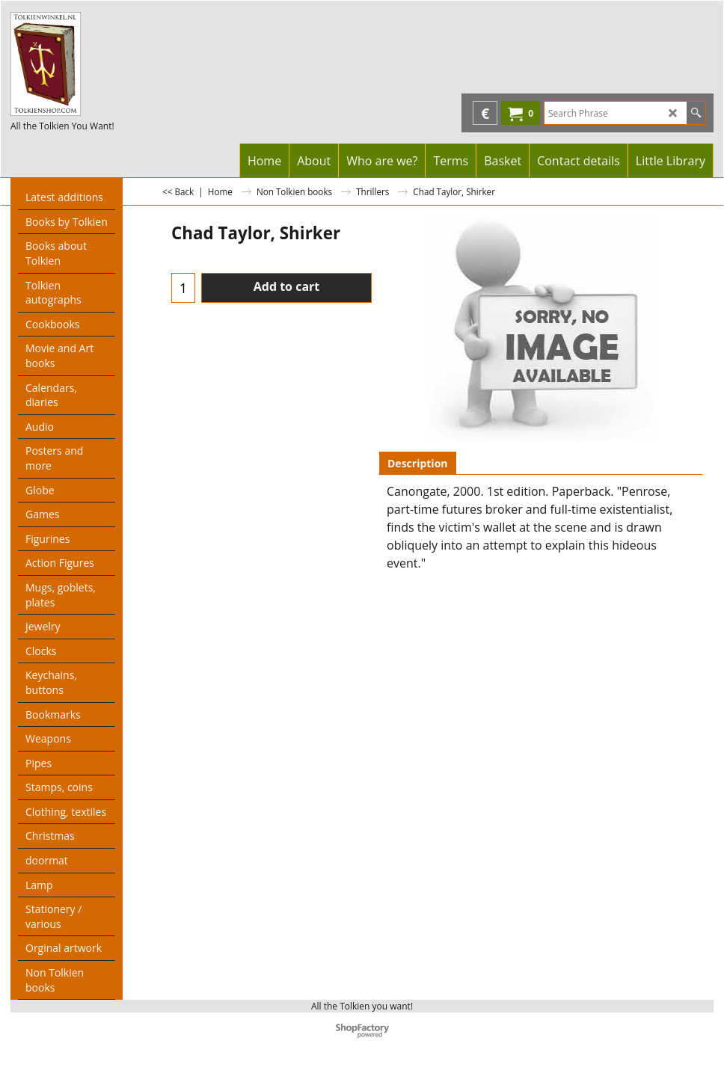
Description (417, 463)
